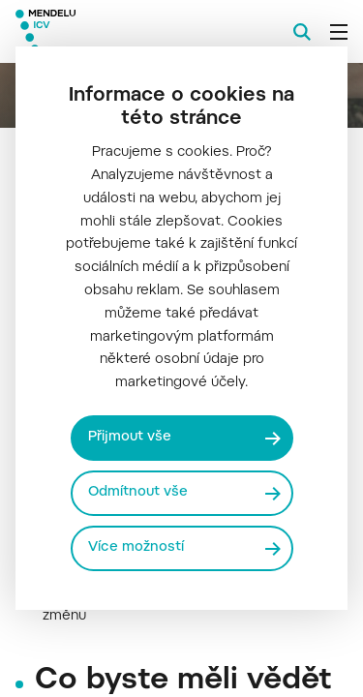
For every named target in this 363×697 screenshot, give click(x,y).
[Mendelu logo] (112, 31)
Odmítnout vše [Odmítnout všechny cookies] (138, 493)
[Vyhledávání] (302, 32)
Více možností (136, 548)
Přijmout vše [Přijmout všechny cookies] (129, 437)
